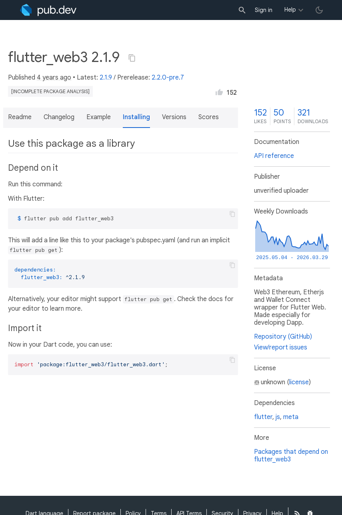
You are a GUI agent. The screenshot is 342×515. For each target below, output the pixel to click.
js (278, 417)
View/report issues (280, 347)
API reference (274, 156)
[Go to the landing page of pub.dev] (48, 10)
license (299, 382)
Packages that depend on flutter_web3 (291, 455)
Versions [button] (174, 117)
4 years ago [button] (54, 78)
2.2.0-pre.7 (168, 78)
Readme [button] (20, 117)
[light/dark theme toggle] (319, 10)
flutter (263, 417)
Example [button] (98, 117)
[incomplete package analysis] (50, 91)
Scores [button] (208, 117)
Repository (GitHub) (283, 337)
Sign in (263, 10)
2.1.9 (106, 78)
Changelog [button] (59, 117)
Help (290, 9)
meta (290, 417)
